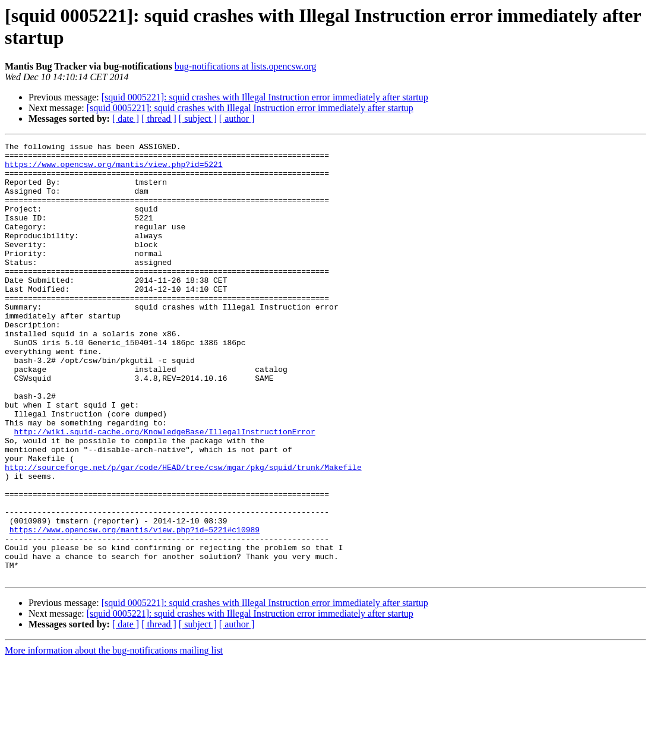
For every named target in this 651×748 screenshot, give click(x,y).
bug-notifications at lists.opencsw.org (246, 66)
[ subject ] (198, 118)
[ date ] (125, 118)
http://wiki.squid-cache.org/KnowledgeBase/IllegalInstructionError (164, 490)
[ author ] (237, 118)
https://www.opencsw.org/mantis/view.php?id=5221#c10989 (135, 607)
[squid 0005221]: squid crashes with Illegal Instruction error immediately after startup (265, 97)
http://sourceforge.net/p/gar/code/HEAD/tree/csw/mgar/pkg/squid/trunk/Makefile (183, 533)
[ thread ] (158, 118)
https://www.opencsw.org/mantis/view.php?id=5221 (114, 169)
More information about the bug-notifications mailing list (114, 738)
